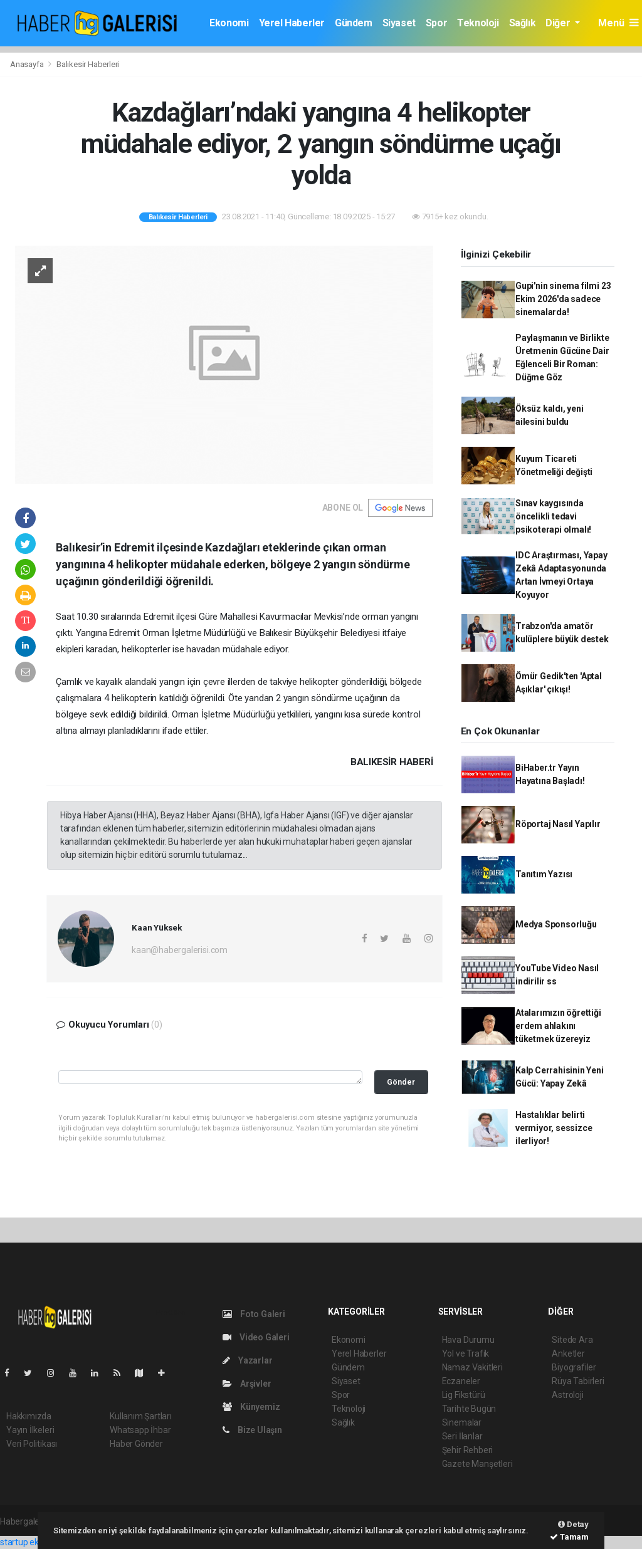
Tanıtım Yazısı (543, 874)
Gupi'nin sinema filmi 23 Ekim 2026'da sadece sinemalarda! (563, 299)
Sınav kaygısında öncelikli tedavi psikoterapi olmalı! (553, 516)
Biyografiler (574, 1367)
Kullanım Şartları (141, 1416)
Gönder (401, 1082)
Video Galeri (256, 1337)
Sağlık (522, 23)
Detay (573, 1524)
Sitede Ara (572, 1340)
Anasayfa (27, 64)
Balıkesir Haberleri (87, 64)
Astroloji (567, 1395)
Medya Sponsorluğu (556, 924)
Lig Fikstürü (463, 1395)
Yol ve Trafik (466, 1353)
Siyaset (399, 23)
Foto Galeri (254, 1314)
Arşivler (247, 1384)
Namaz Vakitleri (472, 1367)
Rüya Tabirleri (578, 1381)
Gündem (353, 23)
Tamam (569, 1536)
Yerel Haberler (292, 23)
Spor (436, 23)
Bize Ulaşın (252, 1430)
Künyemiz (251, 1407)
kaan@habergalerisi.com (180, 950)
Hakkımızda (28, 1416)
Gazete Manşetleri (477, 1464)
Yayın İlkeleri (30, 1430)
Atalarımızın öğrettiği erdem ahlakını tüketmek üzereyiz (558, 1026)
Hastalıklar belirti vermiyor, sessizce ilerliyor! (553, 1128)
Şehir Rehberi (467, 1450)
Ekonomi (228, 23)
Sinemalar (462, 1422)
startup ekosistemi (36, 1542)
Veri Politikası (31, 1444)
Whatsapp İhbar (140, 1430)
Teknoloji (477, 23)
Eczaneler (461, 1381)
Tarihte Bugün (469, 1409)
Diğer (558, 23)
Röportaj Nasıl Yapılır (558, 824)
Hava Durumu (468, 1340)
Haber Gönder (136, 1444)
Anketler (568, 1353)
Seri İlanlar (462, 1436)
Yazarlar (247, 1360)
